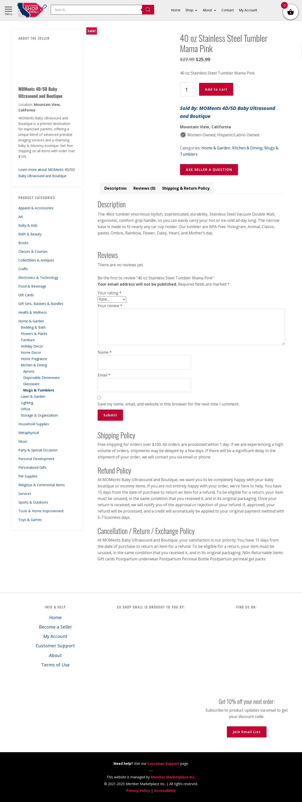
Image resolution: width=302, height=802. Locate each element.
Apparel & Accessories (35, 208)
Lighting (27, 402)
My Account (55, 636)
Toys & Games (30, 519)
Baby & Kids (27, 225)
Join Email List (247, 732)
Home (55, 617)
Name (105, 352)
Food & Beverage (32, 286)
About (55, 655)
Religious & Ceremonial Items (41, 485)
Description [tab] (115, 188)
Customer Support (55, 646)
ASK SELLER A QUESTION (209, 169)
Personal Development (36, 458)
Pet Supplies (27, 476)
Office (25, 409)
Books (23, 242)
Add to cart (216, 89)
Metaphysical (28, 432)
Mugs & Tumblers (38, 390)
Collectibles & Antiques (36, 260)
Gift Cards (26, 295)
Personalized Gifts (32, 467)
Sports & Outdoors (33, 502)
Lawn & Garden (33, 396)
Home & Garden (31, 321)
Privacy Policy (138, 790)
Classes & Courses (33, 251)
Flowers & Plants (34, 333)
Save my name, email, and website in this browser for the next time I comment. (168, 404)
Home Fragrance (34, 358)
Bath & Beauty (30, 234)
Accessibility (165, 790)
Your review (110, 305)
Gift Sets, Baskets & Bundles (40, 303)
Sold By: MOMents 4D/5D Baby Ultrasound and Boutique (227, 112)
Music (23, 441)
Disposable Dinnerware (41, 377)
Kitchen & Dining (34, 365)
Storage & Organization (39, 415)
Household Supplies (33, 424)
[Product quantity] (188, 89)
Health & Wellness (32, 312)
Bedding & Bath (33, 327)
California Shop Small (32, 10)
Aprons (28, 371)
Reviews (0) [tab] (144, 188)
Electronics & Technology (38, 277)
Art (20, 216)
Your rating (110, 293)
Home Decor (31, 352)
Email (104, 375)
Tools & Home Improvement (41, 511)
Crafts (23, 269)
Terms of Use (55, 665)
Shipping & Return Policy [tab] (185, 188)
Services (24, 493)
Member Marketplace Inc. (173, 777)
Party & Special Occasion (38, 450)
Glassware (31, 384)
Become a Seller (55, 627)
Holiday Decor (32, 346)
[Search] (148, 9)
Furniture (28, 340)
